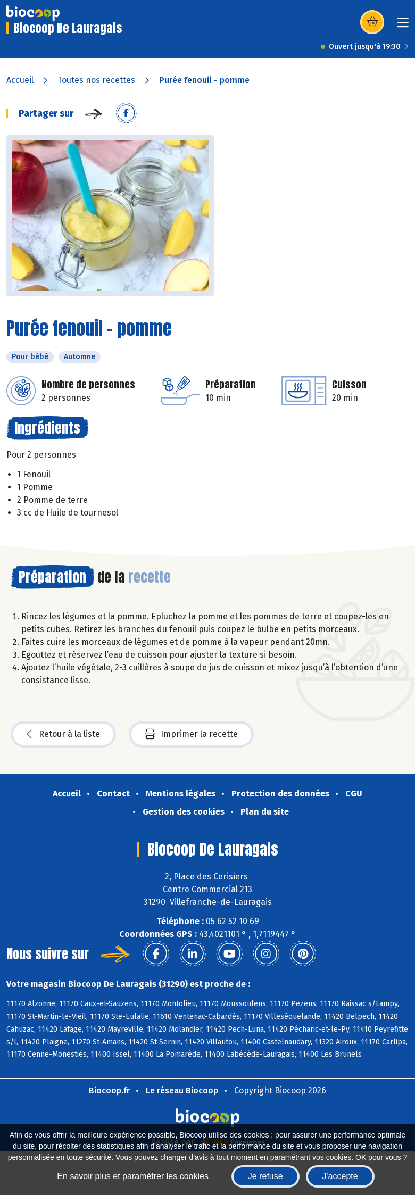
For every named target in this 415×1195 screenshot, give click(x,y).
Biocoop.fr (109, 1090)
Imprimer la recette (191, 734)
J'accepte (340, 1176)
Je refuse (265, 1176)
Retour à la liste (63, 734)
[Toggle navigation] (403, 25)
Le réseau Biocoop (182, 1090)
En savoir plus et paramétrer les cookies (133, 1176)
